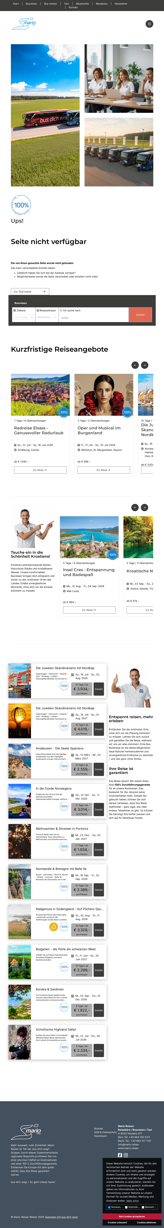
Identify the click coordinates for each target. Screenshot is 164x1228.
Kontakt (73, 7)
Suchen (140, 314)
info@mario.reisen (128, 1144)
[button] (135, 365)
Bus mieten (51, 3)
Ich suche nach (70, 310)
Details (99, 689)
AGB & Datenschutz (105, 1132)
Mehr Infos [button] (132, 1200)
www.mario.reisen (128, 1148)
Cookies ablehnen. (147, 1222)
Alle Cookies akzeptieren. (132, 1216)
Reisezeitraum (46, 310)
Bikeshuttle (83, 3)
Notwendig (116, 1207)
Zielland (19, 310)
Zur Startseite (30, 291)
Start (16, 3)
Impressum (100, 1135)
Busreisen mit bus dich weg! (61, 1216)
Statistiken (133, 1207)
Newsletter (121, 3)
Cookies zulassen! (117, 1222)
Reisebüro (102, 3)
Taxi (67, 3)
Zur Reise (40, 470)
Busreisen (32, 3)
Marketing (149, 1207)
